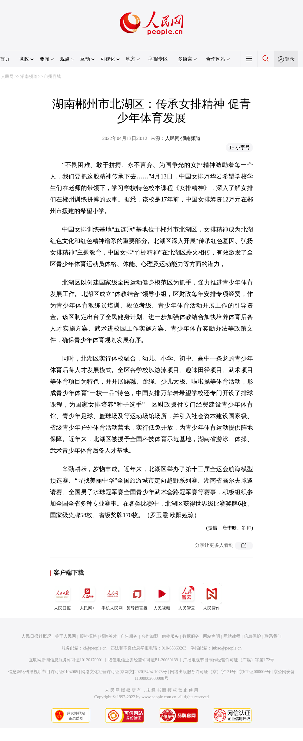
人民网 (7, 76)
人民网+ (87, 596)
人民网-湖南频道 (183, 138)
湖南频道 (28, 76)
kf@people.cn (95, 648)
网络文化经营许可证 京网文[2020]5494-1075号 (124, 672)
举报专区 (158, 58)
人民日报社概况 (36, 636)
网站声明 (211, 636)
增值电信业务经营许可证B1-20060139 (143, 660)
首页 (5, 58)
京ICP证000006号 (255, 672)
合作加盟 (149, 636)
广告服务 (129, 636)
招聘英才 (108, 636)
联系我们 (273, 636)
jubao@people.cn (226, 648)
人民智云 (186, 596)
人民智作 (211, 596)
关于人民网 (65, 636)
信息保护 (252, 636)
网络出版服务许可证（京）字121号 (203, 672)
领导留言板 (137, 596)
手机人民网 (112, 596)
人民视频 (161, 596)
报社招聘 (88, 636)
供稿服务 (170, 636)
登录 (290, 58)
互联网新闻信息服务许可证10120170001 (66, 660)
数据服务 (190, 636)
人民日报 (62, 596)
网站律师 (231, 636)
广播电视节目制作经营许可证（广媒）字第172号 (228, 660)
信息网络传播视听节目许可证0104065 (43, 672)
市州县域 (52, 76)
